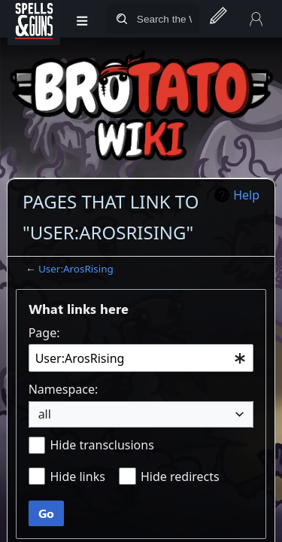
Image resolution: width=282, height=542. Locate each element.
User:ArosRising (76, 269)
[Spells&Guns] (34, 19)
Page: (44, 332)
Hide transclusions (101, 445)
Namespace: (64, 389)
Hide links (77, 476)
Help (246, 194)
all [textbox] (44, 414)
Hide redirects (180, 476)
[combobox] (141, 358)
